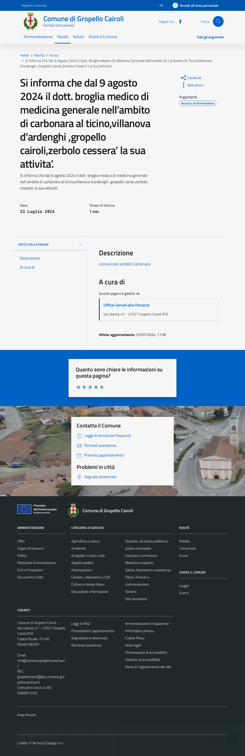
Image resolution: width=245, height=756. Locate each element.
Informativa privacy (139, 630)
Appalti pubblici (82, 562)
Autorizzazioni (81, 570)
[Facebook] (178, 21)
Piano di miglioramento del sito (148, 666)
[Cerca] (218, 21)
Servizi (78, 37)
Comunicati (187, 548)
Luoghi (184, 585)
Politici (22, 555)
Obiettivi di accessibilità (142, 659)
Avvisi (183, 555)
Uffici (21, 541)
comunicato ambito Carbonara (124, 264)
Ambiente (78, 548)
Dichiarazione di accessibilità (146, 652)
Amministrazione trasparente (147, 623)
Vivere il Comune (103, 37)
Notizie (184, 541)
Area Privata (26, 714)
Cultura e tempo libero (87, 584)
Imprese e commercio (141, 555)
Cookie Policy (135, 638)
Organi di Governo (30, 548)
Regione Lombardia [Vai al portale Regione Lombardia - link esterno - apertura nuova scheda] (34, 5)
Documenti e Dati (30, 577)
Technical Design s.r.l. (47, 743)
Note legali (133, 645)
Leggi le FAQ (80, 623)
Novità (62, 37)
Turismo (130, 591)
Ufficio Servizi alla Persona (126, 305)
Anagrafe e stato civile (88, 555)
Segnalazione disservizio (89, 638)
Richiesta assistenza (86, 645)
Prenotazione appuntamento (92, 630)
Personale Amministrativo (36, 562)
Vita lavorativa (136, 598)
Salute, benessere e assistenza (148, 570)
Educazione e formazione (89, 591)
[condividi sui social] (190, 77)
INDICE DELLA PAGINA (50, 244)
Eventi (184, 593)
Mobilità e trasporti (139, 562)
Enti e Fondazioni (30, 570)
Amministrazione (38, 37)
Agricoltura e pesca (85, 541)
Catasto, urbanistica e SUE (91, 577)
